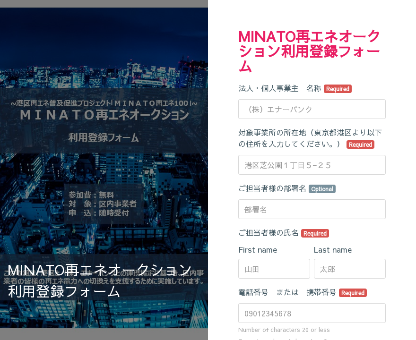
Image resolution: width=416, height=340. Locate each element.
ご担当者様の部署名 (287, 188)
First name (257, 249)
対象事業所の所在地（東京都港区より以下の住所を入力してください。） (310, 138)
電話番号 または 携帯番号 (302, 292)
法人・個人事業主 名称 (295, 88)
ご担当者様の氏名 (283, 232)
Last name (333, 249)
